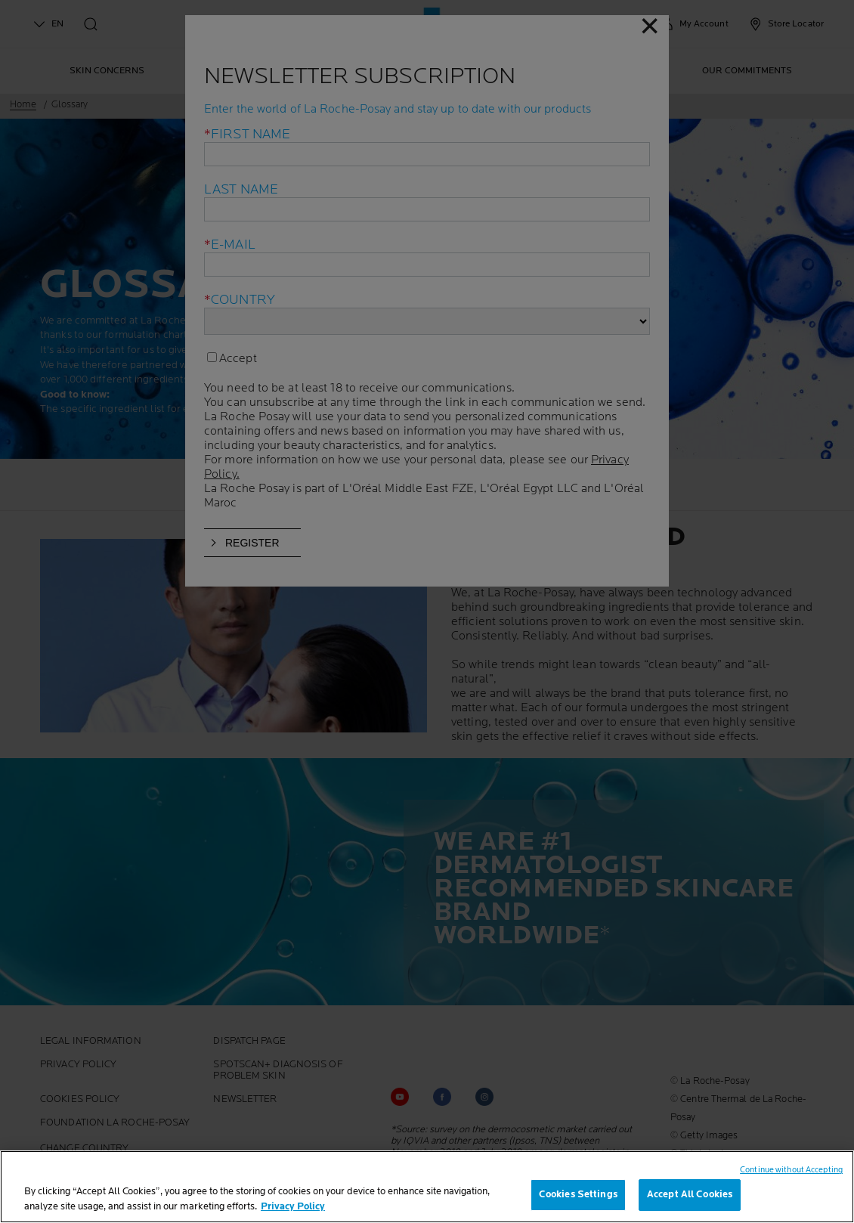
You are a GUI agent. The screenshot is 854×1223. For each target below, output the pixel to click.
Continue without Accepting (791, 1170)
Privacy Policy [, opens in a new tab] (293, 1206)
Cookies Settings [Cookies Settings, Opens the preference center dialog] (578, 1194)
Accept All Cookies (689, 1194)
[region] (427, 1186)
